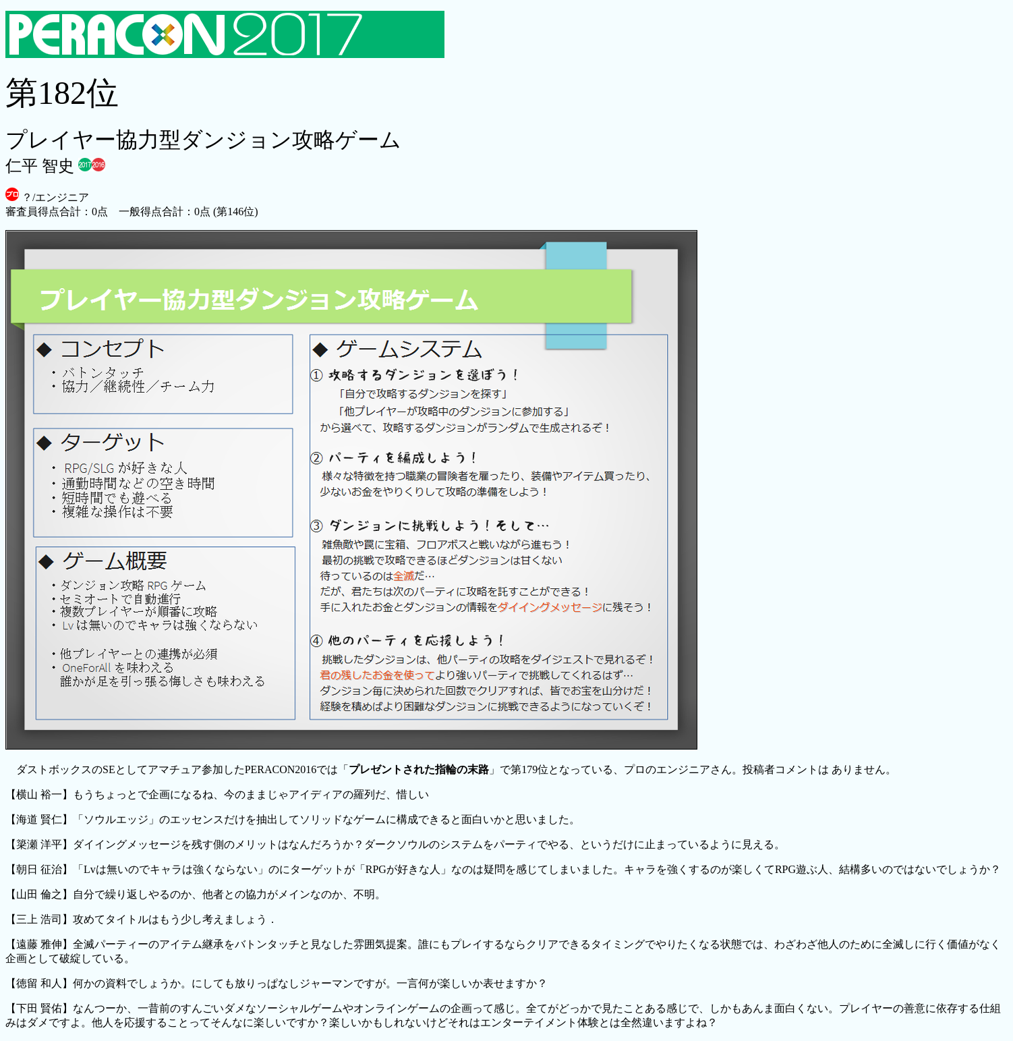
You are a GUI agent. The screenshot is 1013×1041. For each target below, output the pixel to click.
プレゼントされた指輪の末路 (419, 769)
